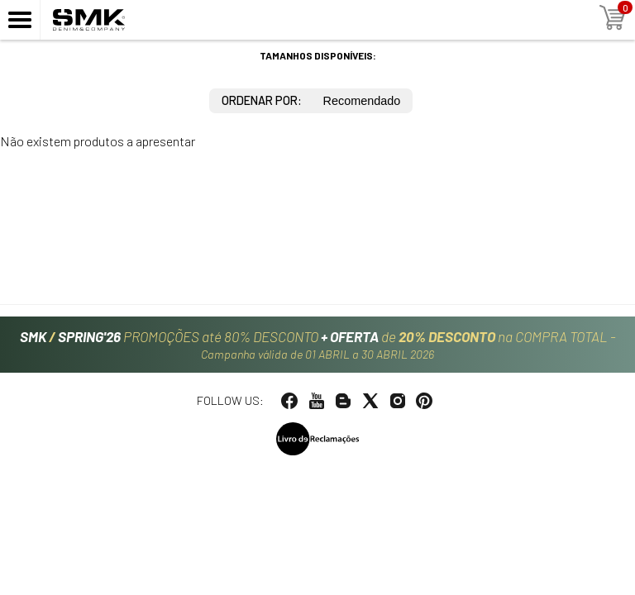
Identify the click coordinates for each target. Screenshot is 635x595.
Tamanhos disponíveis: (318, 55)
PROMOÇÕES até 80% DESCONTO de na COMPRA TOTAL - (318, 344)
